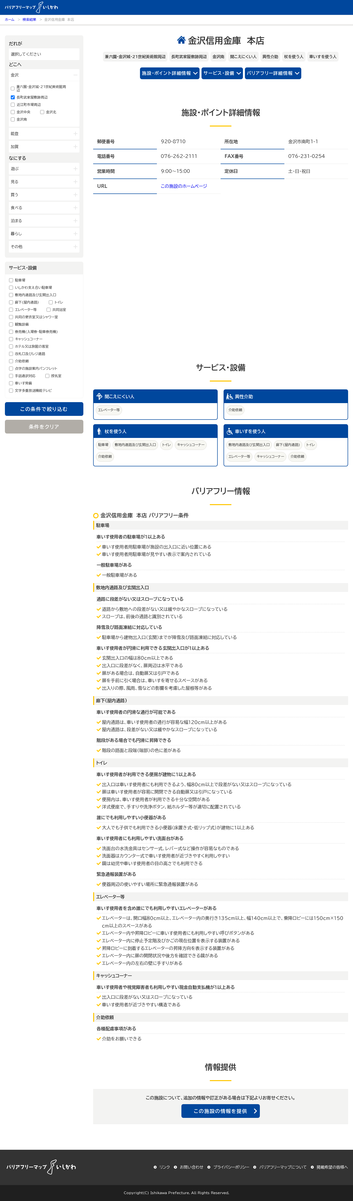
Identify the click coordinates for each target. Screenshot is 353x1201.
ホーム (9, 19)
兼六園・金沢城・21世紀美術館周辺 (41, 88)
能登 (15, 134)
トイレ (59, 302)
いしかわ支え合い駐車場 (33, 287)
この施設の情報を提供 (220, 1111)
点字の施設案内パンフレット (36, 368)
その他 (16, 247)
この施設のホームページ (184, 186)
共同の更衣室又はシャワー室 (36, 317)
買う (14, 195)
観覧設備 (22, 324)
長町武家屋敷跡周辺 (32, 97)
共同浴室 (59, 309)
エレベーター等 (26, 309)
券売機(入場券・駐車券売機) (36, 331)
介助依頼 (22, 361)
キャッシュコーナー (28, 339)
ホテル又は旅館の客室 (32, 346)
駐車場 (20, 280)
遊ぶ (15, 169)
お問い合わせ (191, 1167)
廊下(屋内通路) (27, 302)
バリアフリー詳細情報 (270, 73)
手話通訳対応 (25, 376)
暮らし (16, 234)
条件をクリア (44, 426)
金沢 (15, 75)
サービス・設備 (219, 73)
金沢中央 (23, 112)
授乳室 (56, 376)
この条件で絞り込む (44, 409)
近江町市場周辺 (29, 104)
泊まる (16, 221)
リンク (165, 1167)
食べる (16, 208)
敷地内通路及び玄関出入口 (35, 295)
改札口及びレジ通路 (30, 354)
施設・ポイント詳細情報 (166, 73)
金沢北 (51, 112)
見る (14, 182)
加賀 (15, 147)
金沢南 (22, 119)
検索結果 (29, 19)
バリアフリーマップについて (283, 1167)
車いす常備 (23, 383)
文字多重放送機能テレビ (33, 390)
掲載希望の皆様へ (332, 1167)
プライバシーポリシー (231, 1167)
